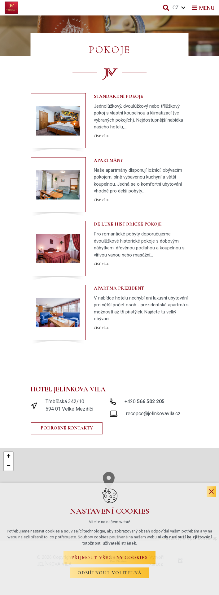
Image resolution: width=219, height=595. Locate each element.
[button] (8, 456)
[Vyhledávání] (166, 8)
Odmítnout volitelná (109, 573)
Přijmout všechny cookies (109, 557)
